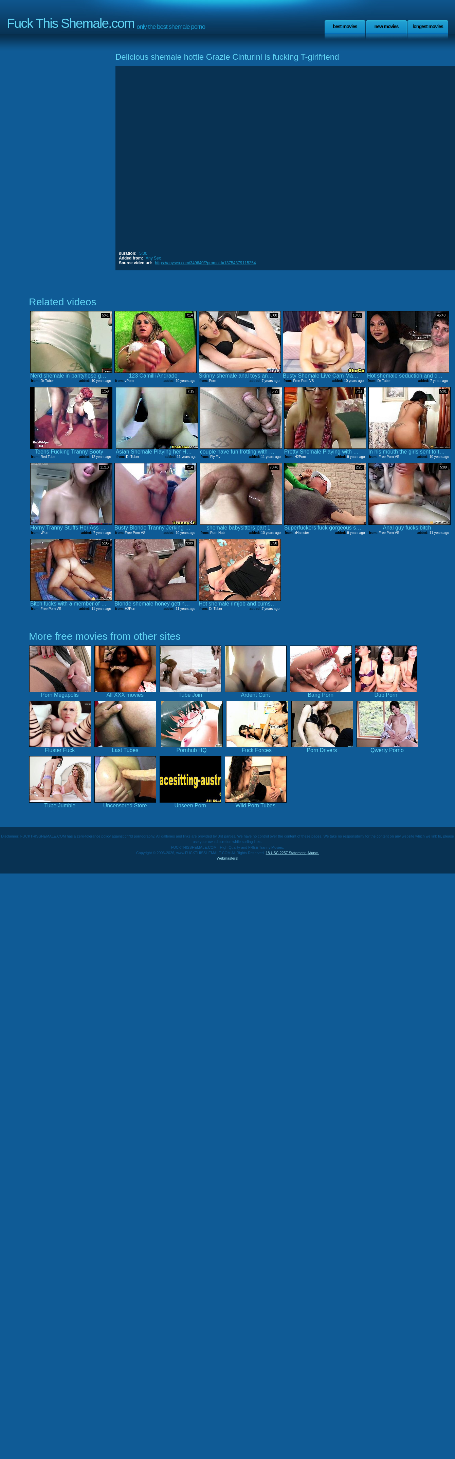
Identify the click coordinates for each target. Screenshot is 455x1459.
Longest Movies (428, 26)
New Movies (386, 26)
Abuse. (313, 853)
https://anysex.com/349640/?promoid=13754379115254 (205, 263)
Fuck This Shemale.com (70, 23)
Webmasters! (227, 858)
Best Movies (345, 26)
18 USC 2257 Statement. (286, 853)
